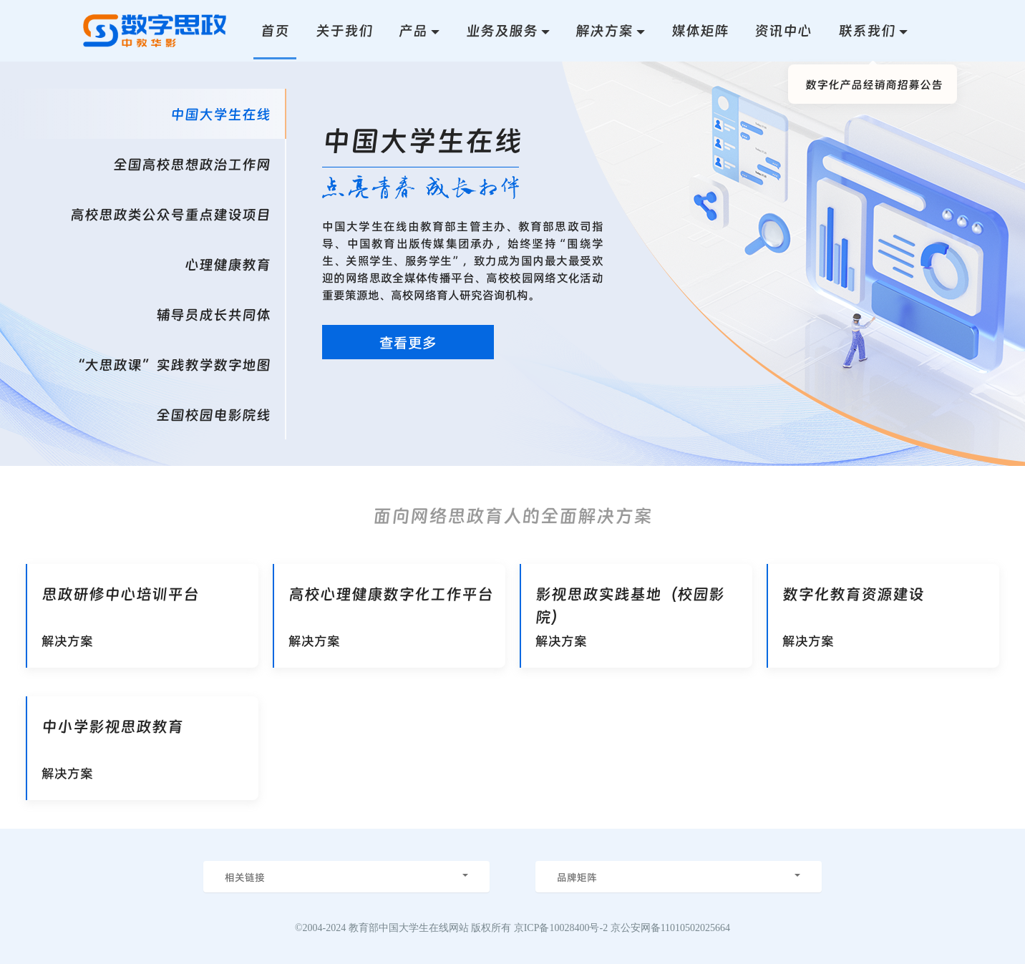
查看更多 (408, 342)
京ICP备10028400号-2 (561, 927)
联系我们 (866, 30)
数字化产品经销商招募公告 (874, 84)
